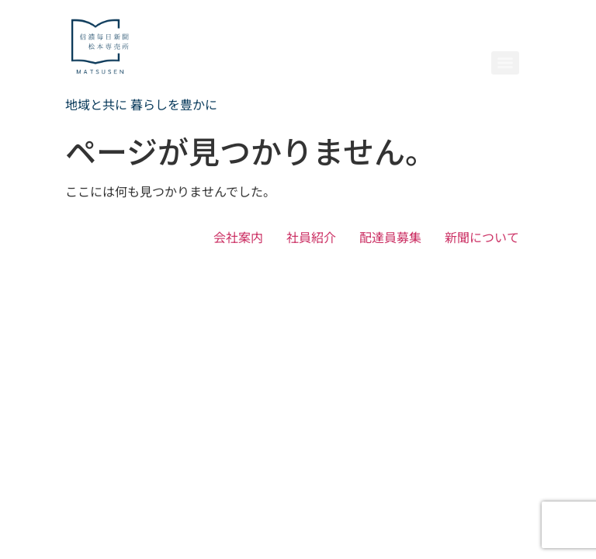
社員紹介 (311, 236)
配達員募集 (390, 236)
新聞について (482, 236)
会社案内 (238, 236)
